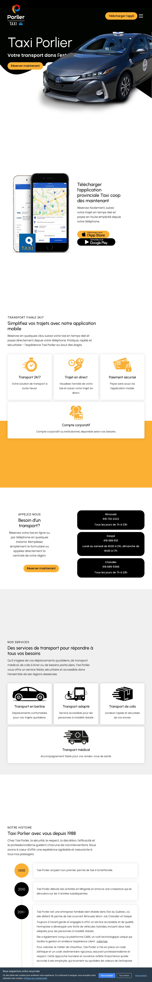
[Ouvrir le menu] (140, 16)
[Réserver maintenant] (25, 66)
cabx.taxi (102, 941)
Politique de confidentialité (35, 978)
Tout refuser (124, 975)
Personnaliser (141, 975)
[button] (121, 16)
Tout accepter (107, 975)
